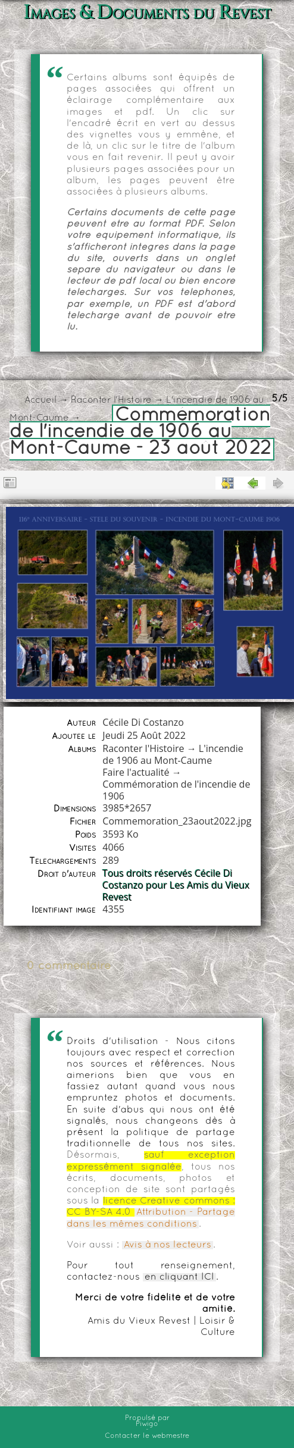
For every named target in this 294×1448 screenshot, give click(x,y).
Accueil (40, 400)
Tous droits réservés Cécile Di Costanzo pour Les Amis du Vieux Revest (175, 885)
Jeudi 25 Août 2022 (144, 735)
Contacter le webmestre (147, 1436)
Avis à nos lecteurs (167, 1245)
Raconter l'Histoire (111, 400)
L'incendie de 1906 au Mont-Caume (172, 754)
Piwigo (147, 1424)
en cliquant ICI (179, 1277)
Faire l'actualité (135, 772)
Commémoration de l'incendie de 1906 (176, 790)
